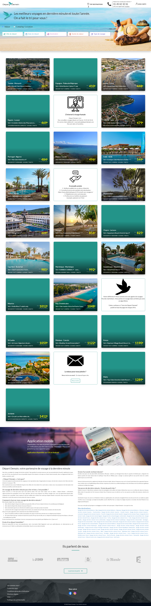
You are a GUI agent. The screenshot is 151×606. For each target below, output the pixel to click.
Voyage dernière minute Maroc (100, 517)
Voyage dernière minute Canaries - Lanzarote (129, 506)
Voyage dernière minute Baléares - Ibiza (87, 504)
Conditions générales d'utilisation (18, 591)
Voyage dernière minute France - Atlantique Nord (116, 523)
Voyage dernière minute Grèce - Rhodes (113, 512)
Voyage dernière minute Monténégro (94, 519)
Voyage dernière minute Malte (85, 517)
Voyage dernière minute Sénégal (85, 521)
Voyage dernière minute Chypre (114, 508)
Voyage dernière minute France (129, 510)
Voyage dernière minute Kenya (108, 516)
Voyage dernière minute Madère (123, 516)
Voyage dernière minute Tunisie (133, 521)
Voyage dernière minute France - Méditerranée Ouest (132, 525)
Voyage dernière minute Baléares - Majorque (107, 504)
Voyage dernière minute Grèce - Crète (95, 512)
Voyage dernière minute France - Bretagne (90, 525)
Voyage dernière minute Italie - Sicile (124, 514)
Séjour (7, 27)
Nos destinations (84, 503)
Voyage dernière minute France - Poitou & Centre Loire (131, 527)
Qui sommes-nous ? (13, 585)
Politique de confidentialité (16, 600)
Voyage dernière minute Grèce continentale (134, 512)
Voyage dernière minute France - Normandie (108, 527)
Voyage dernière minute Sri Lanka (101, 521)
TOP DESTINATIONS (95, 4)
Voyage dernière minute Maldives (140, 516)
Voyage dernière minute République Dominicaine (136, 519)
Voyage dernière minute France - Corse (110, 525)
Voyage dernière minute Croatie (129, 508)
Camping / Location (24, 27)
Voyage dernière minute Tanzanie (117, 521)
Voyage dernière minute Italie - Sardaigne (103, 514)
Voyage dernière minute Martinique (116, 517)
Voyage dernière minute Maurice (132, 517)
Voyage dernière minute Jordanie (92, 516)
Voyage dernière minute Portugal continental (114, 519)
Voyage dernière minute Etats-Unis (112, 510)
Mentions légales (12, 594)
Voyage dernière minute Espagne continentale (93, 510)
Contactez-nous (12, 588)
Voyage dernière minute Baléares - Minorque (129, 504)
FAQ (8, 597)
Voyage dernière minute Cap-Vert (98, 508)
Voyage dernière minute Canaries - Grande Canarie (106, 506)
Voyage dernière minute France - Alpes (95, 523)
